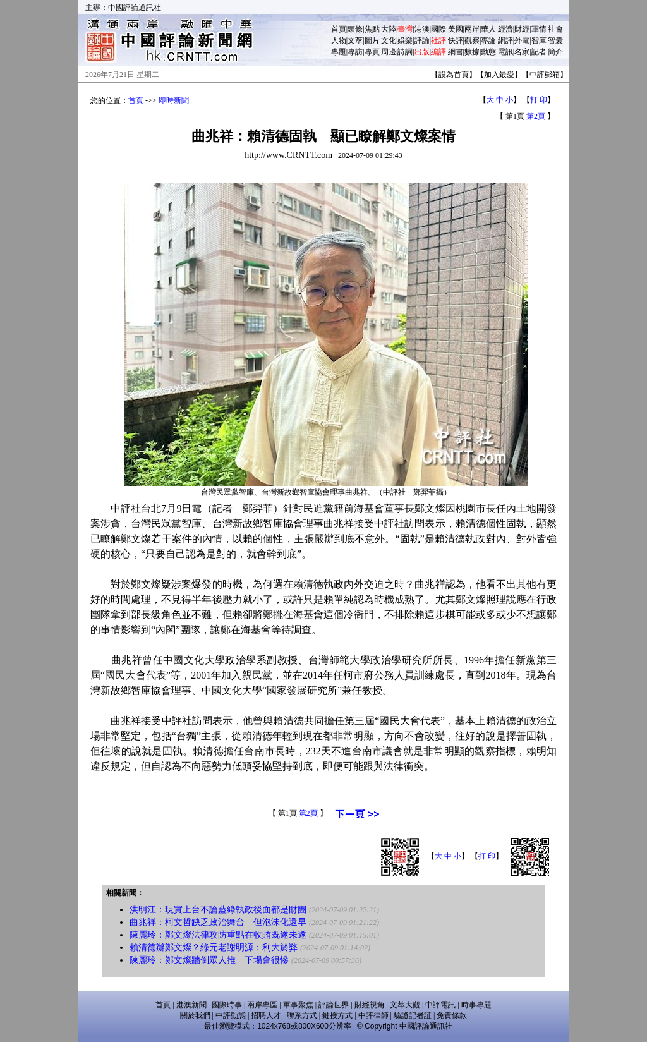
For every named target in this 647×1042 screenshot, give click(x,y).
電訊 (505, 51)
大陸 (388, 29)
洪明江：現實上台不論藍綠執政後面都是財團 (218, 909)
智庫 (539, 40)
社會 (555, 29)
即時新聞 (174, 100)
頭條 (355, 29)
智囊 (555, 40)
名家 (521, 51)
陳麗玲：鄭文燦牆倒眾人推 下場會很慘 (209, 960)
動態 (488, 51)
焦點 (372, 29)
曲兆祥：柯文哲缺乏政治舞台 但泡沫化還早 (218, 922)
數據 (472, 51)
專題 (338, 51)
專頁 (372, 51)
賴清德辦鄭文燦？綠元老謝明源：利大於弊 (214, 947)
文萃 (355, 40)
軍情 (539, 29)
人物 (338, 40)
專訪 (355, 51)
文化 (388, 40)
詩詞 (405, 51)
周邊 (388, 51)
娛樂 (405, 40)
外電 (521, 40)
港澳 (422, 29)
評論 (422, 40)
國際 (438, 29)
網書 (455, 51)
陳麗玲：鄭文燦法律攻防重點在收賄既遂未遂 (218, 935)
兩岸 (472, 29)
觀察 (472, 40)
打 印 (538, 99)
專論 (488, 40)
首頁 (338, 29)
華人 (488, 29)
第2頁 (535, 116)
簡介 (555, 51)
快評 (455, 40)
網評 (505, 40)
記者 (539, 51)
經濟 (505, 29)
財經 (521, 29)
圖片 (372, 40)
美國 (455, 29)
